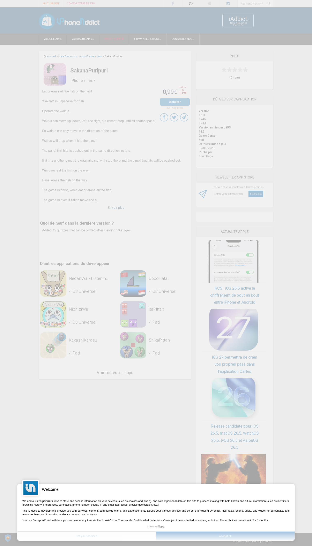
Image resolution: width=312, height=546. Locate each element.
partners (47, 501)
